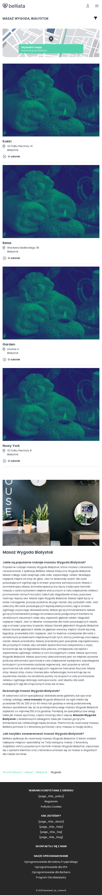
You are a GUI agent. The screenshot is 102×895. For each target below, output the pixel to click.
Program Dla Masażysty (51, 877)
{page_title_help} (51, 827)
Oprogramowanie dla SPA (51, 867)
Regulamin (51, 801)
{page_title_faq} (51, 832)
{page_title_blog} (51, 837)
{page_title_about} (51, 821)
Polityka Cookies (51, 807)
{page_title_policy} (51, 796)
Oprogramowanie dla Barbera (51, 872)
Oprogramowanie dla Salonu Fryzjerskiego (51, 862)
